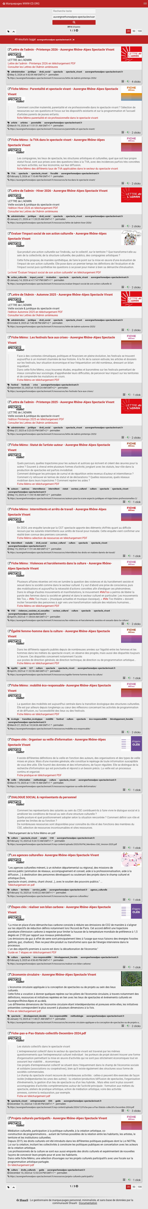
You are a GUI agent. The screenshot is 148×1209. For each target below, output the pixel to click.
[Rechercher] (74, 22)
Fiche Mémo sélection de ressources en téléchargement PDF (52, 538)
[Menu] (145, 4)
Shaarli (24, 1200)
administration (18, 72)
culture (93, 489)
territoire (25, 890)
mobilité (49, 719)
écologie (15, 719)
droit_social (44, 72)
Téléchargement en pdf (21, 885)
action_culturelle (19, 277)
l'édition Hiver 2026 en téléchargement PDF (33, 208)
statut (65, 489)
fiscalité (54, 173)
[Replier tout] (13, 32)
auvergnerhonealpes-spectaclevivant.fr (104, 72)
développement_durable (35, 1016)
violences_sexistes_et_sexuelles (34, 610)
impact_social (36, 277)
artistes (24, 122)
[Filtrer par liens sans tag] (8, 32)
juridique (32, 72)
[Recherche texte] (74, 10)
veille (13, 780)
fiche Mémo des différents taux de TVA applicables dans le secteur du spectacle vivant (67, 168)
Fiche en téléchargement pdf (24, 1011)
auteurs (14, 489)
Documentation (88, 1203)
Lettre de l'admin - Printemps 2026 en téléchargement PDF (42, 63)
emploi (43, 838)
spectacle (58, 72)
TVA (13, 173)
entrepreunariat (37, 1101)
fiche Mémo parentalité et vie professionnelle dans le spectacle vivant (57, 117)
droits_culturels (28, 1170)
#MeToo (105, 592)
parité (23, 668)
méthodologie (40, 780)
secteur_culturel (79, 489)
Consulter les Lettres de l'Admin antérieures (33, 67)
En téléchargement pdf (21, 1165)
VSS (13, 610)
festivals (25, 385)
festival (14, 385)
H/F (31, 668)
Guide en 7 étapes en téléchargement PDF (32, 952)
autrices (25, 489)
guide (58, 1101)
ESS (50, 1101)
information (24, 780)
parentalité (36, 122)
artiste (14, 122)
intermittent (53, 489)
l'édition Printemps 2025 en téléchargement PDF (36, 419)
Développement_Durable (121, 719)
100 (140, 31)
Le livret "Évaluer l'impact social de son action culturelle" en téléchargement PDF (54, 272)
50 (134, 31)
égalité (14, 668)
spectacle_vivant (74, 72)
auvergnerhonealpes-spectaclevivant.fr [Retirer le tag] (55, 39)
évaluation (51, 277)
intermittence (39, 489)
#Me (31, 599)
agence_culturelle (98, 890)
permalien (33, 74)
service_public (39, 890)
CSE (52, 838)
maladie (29, 543)
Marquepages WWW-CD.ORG (21, 3)
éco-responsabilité (98, 719)
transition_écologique (32, 719)
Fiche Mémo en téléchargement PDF (38, 380)
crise (35, 385)
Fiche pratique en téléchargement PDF (39, 775)
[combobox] (74, 16)
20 (128, 31)
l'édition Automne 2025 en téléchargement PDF (35, 312)
